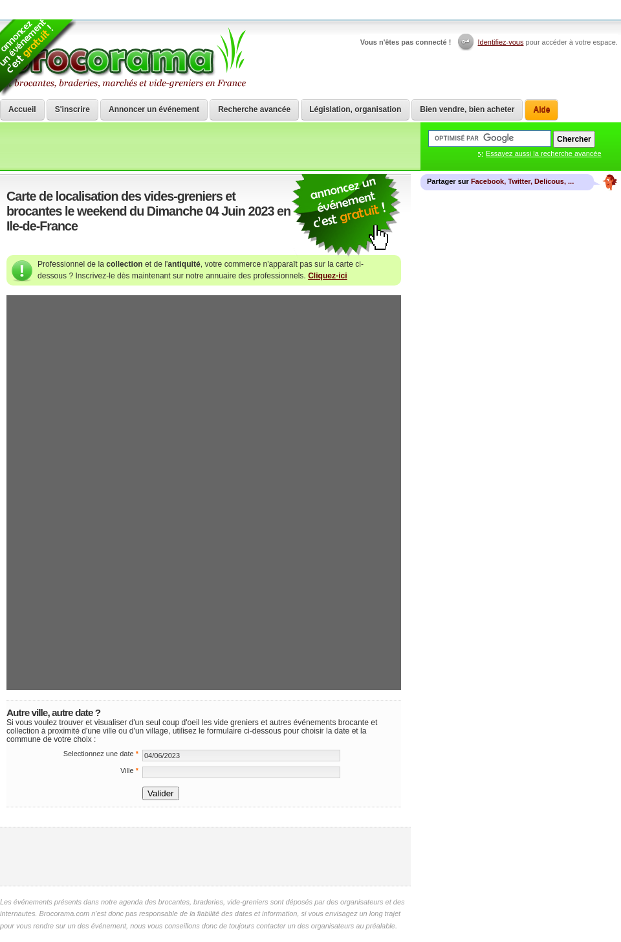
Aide (541, 109)
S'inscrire (72, 109)
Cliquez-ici (327, 275)
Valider (160, 793)
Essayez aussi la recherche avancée (544, 153)
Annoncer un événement (154, 109)
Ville (129, 770)
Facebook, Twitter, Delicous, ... (522, 181)
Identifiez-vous (501, 42)
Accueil (22, 109)
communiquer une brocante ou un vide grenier (346, 216)
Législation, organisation (355, 109)
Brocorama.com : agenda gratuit (124, 58)
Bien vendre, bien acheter (467, 109)
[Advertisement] (205, 856)
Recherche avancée (254, 109)
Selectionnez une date (100, 753)
